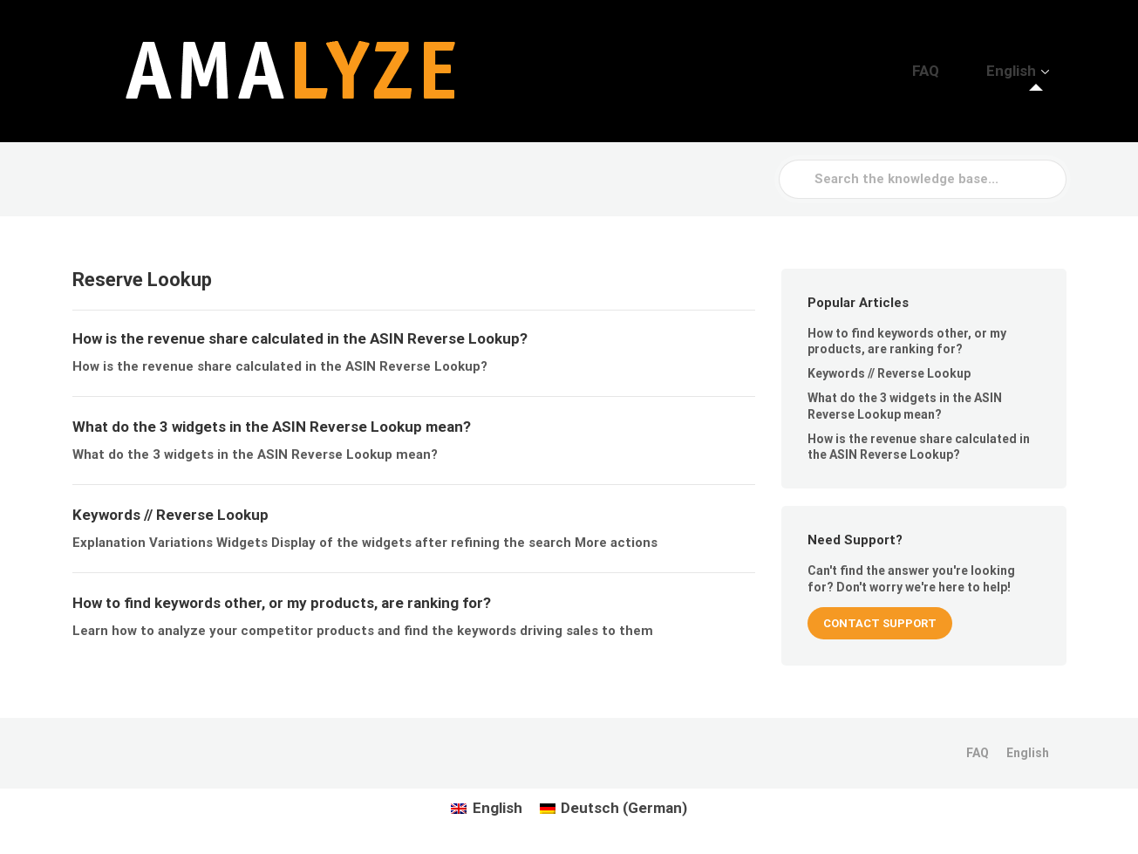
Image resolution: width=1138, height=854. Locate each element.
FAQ (960, 71)
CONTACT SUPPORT (880, 623)
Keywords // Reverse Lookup (889, 373)
